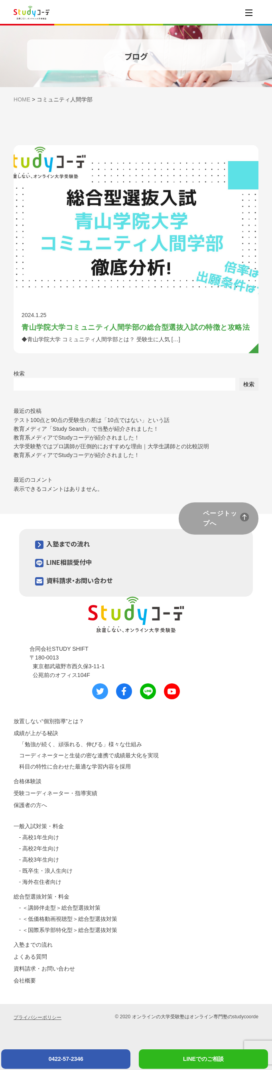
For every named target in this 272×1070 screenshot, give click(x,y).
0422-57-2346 (66, 1059)
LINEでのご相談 (203, 1059)
